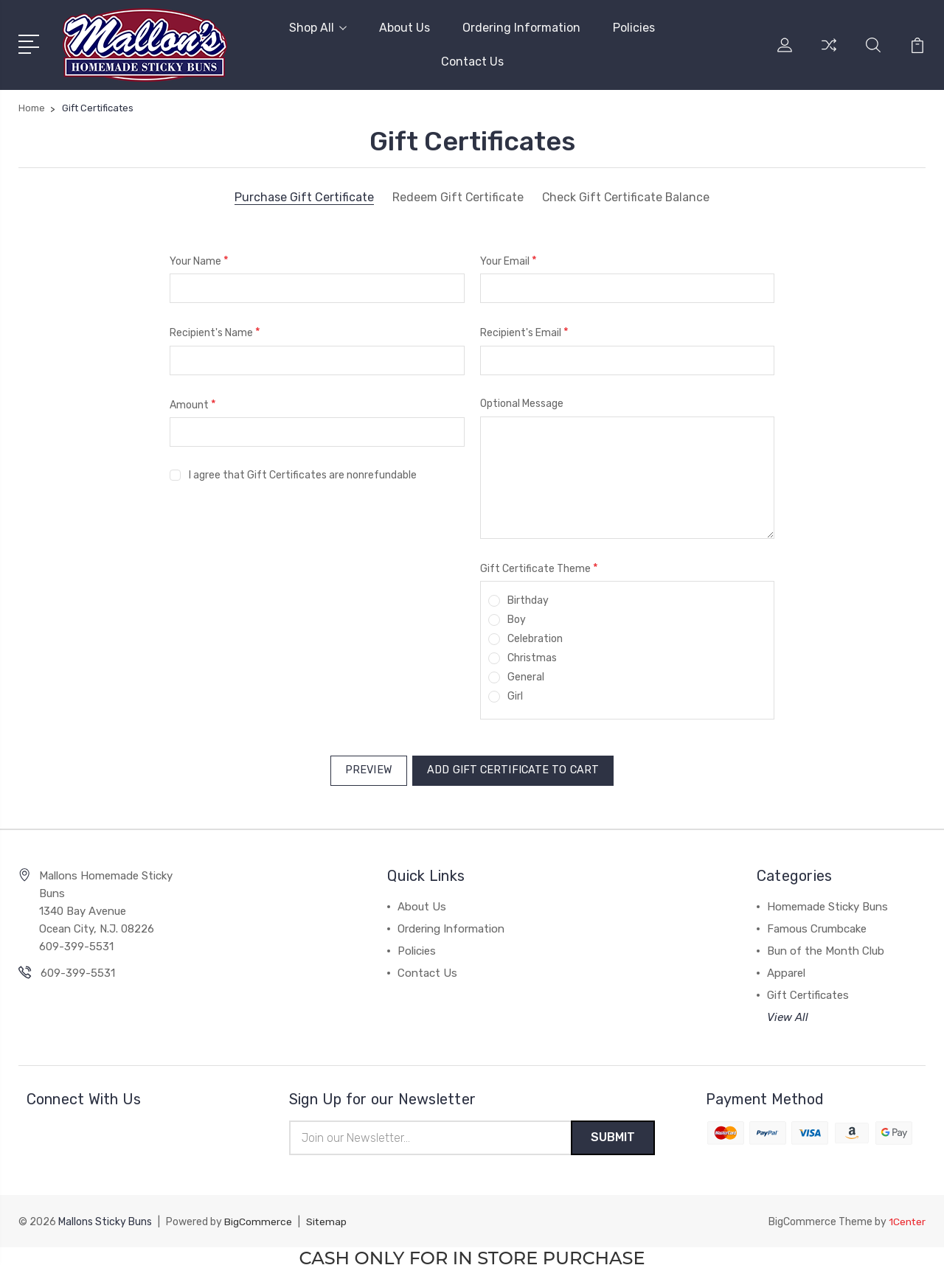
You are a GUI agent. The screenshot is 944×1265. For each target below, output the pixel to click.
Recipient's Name (215, 331)
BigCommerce (258, 1218)
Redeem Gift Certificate (457, 196)
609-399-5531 (78, 968)
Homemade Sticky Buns (827, 901)
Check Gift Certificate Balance (626, 196)
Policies (634, 27)
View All (787, 1012)
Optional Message (521, 402)
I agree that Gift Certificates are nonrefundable (303, 473)
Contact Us (472, 61)
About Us (404, 27)
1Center (907, 1218)
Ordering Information (521, 27)
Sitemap (326, 1218)
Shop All (318, 27)
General (525, 675)
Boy (516, 618)
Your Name (199, 259)
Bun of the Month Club (825, 945)
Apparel (786, 968)
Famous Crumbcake (817, 923)
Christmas (532, 656)
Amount (193, 403)
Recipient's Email (524, 331)
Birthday (528, 599)
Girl (515, 695)
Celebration (535, 637)
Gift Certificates (808, 990)
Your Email (508, 259)
